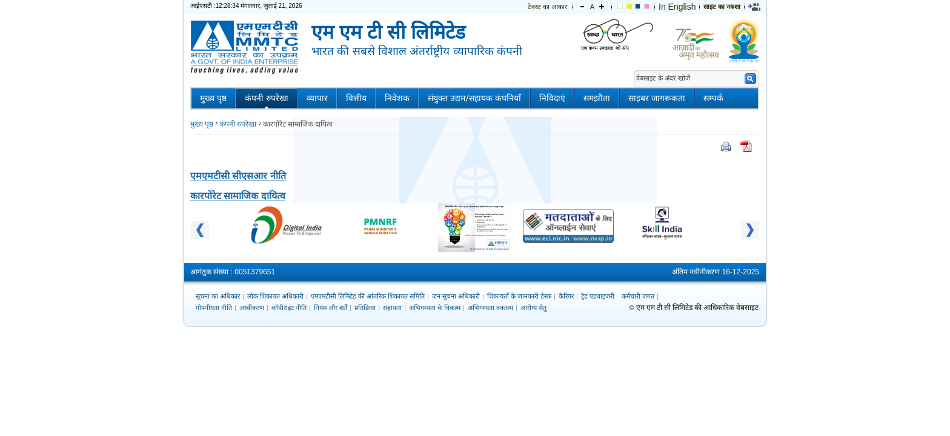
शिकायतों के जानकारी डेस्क (519, 296)
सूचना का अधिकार (218, 296)
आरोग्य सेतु (533, 307)
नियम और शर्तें (330, 307)
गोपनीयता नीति (214, 307)
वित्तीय (356, 98)
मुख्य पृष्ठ (213, 98)
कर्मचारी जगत (638, 296)
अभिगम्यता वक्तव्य (490, 307)
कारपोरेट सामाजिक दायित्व (237, 196)
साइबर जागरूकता (656, 98)
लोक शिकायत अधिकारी (275, 296)
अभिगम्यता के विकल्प (434, 307)
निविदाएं (552, 98)
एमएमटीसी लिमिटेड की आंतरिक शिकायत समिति (368, 296)
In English (677, 7)
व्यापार (317, 98)
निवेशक (397, 98)
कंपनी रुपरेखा (266, 98)
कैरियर (566, 296)
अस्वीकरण (251, 307)
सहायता (392, 307)
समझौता (596, 98)
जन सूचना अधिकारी (456, 296)
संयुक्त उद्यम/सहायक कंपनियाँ (474, 98)
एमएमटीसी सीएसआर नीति (238, 176)
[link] (755, 7)
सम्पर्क (713, 98)
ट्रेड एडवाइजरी (597, 296)
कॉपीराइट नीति (289, 307)
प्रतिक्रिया (365, 307)
